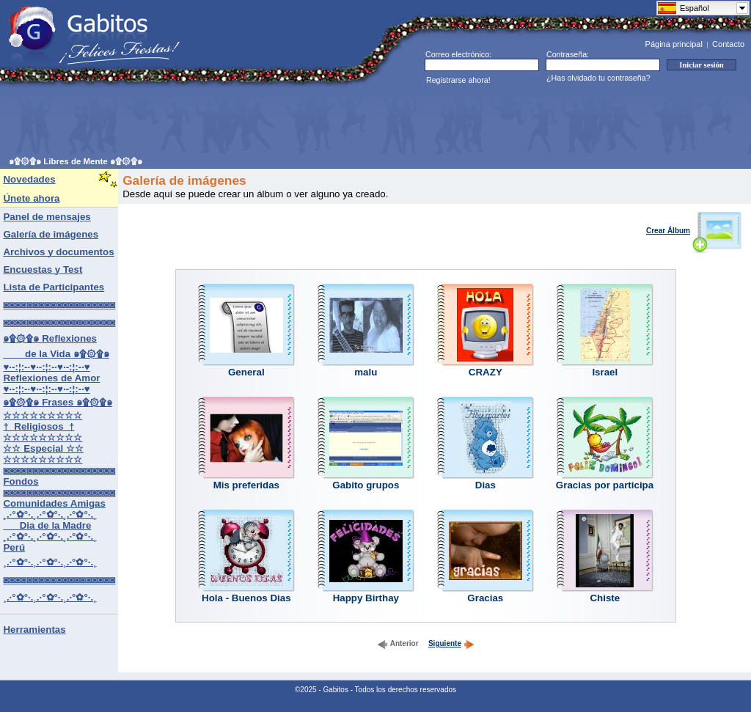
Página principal (674, 44)
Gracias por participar (607, 485)
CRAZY (485, 372)
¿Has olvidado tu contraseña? (598, 77)
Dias (485, 485)
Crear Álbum (694, 231)
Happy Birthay (366, 597)
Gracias (485, 597)
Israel (605, 372)
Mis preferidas (246, 485)
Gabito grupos (365, 485)
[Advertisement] (276, 122)
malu (365, 372)
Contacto (728, 44)
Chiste (605, 597)
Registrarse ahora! (458, 80)
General (246, 372)
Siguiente (451, 643)
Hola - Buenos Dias (246, 597)
